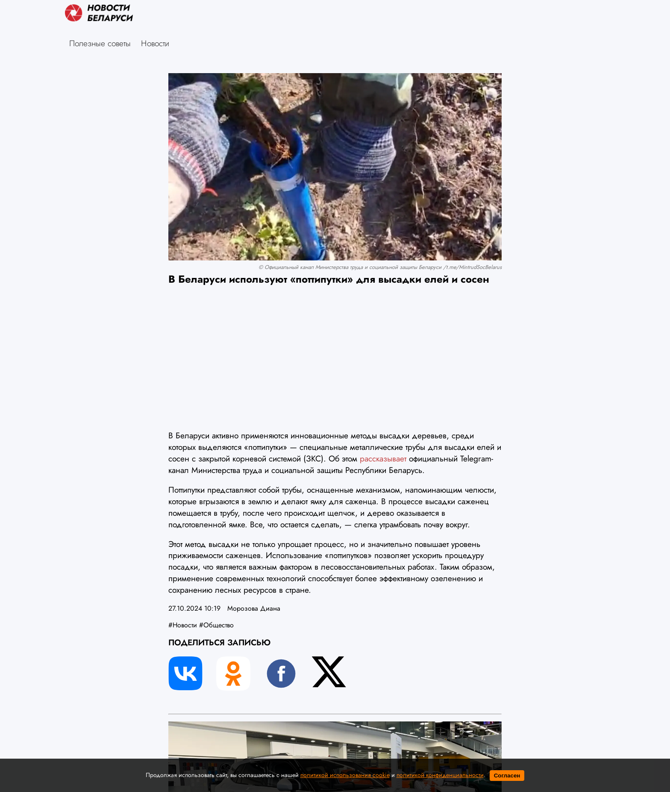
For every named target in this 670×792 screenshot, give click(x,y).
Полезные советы (100, 43)
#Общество (216, 625)
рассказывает (381, 458)
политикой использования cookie (345, 775)
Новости (155, 43)
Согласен (507, 775)
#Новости (182, 625)
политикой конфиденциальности (440, 775)
